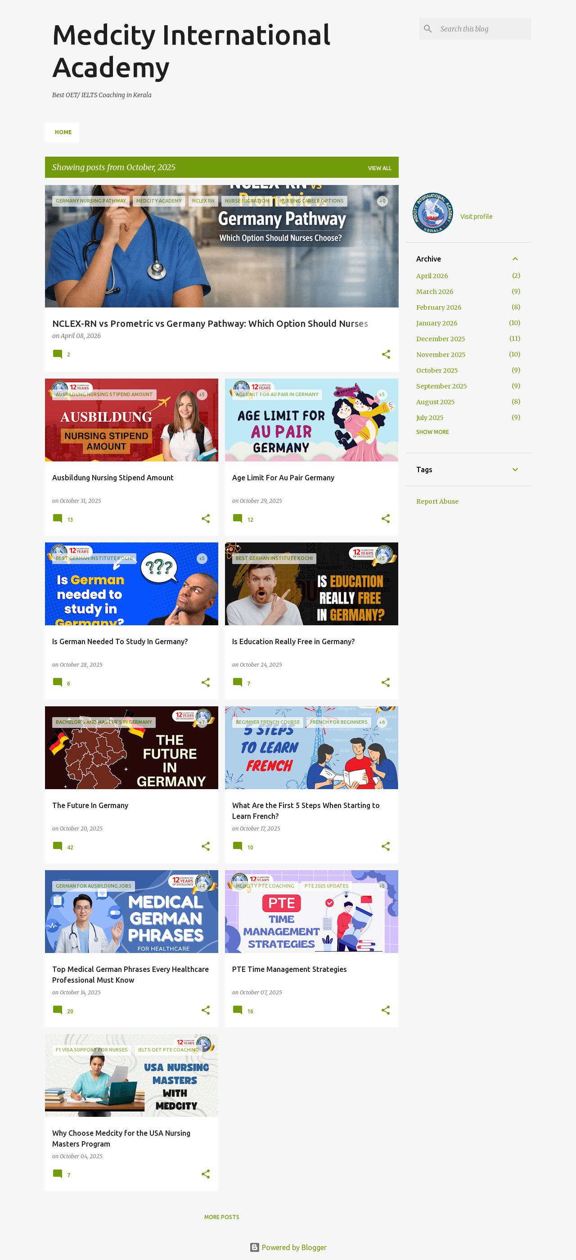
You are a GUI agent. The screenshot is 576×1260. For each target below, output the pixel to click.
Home (63, 132)
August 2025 (435, 402)
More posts (221, 1217)
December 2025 (440, 339)
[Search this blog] (484, 29)
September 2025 (441, 386)
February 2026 (439, 307)
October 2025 (437, 370)
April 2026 (432, 276)
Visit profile (476, 216)
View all (380, 168)
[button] (386, 355)
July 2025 (430, 418)
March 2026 (435, 292)
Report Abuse (437, 501)
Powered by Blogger (288, 1247)
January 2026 (437, 323)
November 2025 (441, 355)
